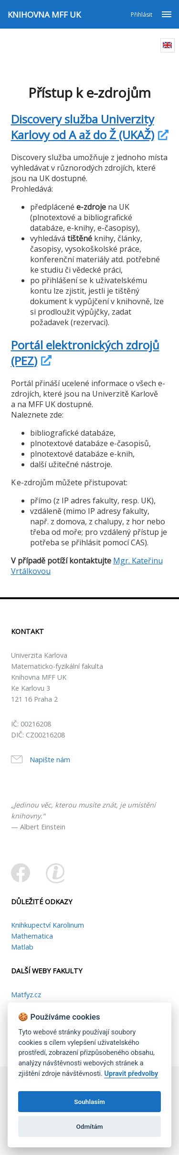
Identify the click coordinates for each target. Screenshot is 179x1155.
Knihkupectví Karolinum (47, 925)
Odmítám (89, 1126)
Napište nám (50, 759)
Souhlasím (89, 1101)
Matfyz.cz (26, 994)
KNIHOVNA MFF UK (44, 14)
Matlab (22, 946)
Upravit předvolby (131, 1074)
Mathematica (32, 935)
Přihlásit (141, 14)
